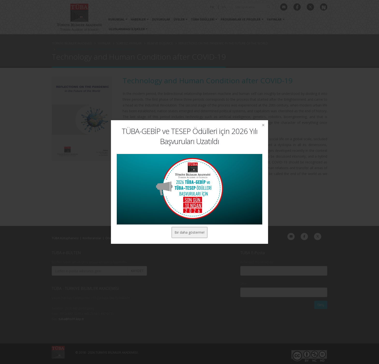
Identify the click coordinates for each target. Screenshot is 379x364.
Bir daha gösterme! (189, 232)
